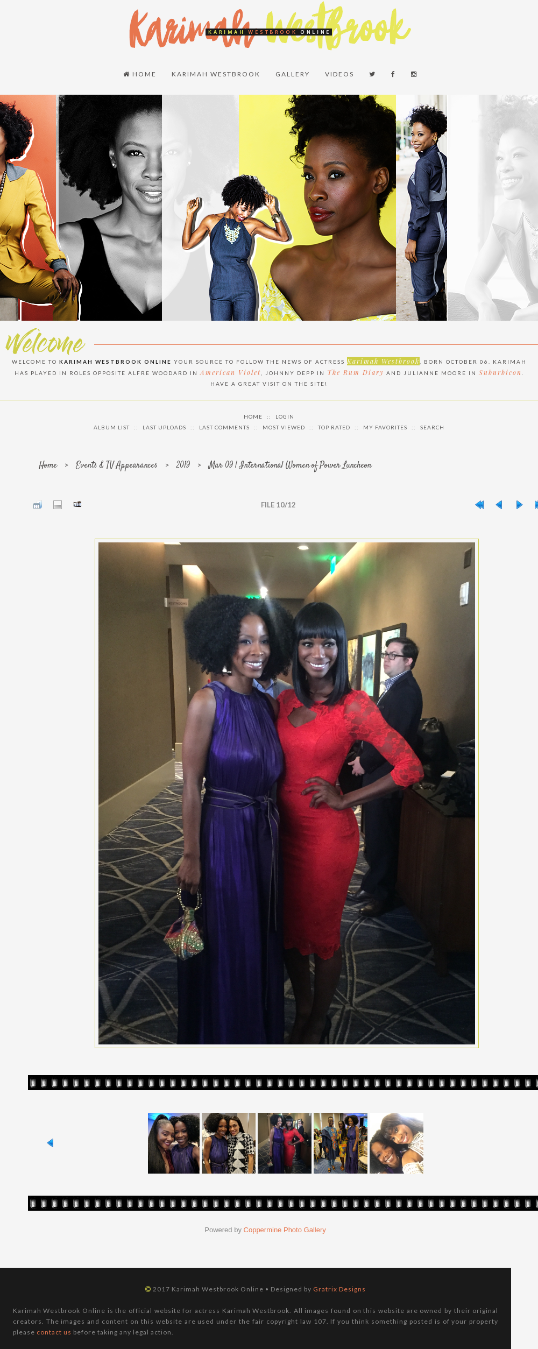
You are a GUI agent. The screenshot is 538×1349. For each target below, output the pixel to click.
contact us (54, 1332)
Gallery (292, 74)
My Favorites (385, 427)
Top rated (334, 427)
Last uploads (164, 427)
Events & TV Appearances (117, 466)
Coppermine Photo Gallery (285, 1230)
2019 (183, 466)
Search (432, 427)
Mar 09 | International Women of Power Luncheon (290, 466)
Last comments (224, 427)
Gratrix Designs (339, 1289)
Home (140, 74)
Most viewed (284, 427)
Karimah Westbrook (216, 74)
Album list (112, 427)
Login (284, 416)
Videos (339, 74)
